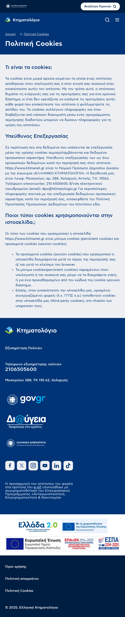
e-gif (37, 487)
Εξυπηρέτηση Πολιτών (23, 348)
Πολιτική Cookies (19, 590)
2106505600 (21, 369)
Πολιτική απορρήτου (22, 578)
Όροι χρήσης (16, 566)
